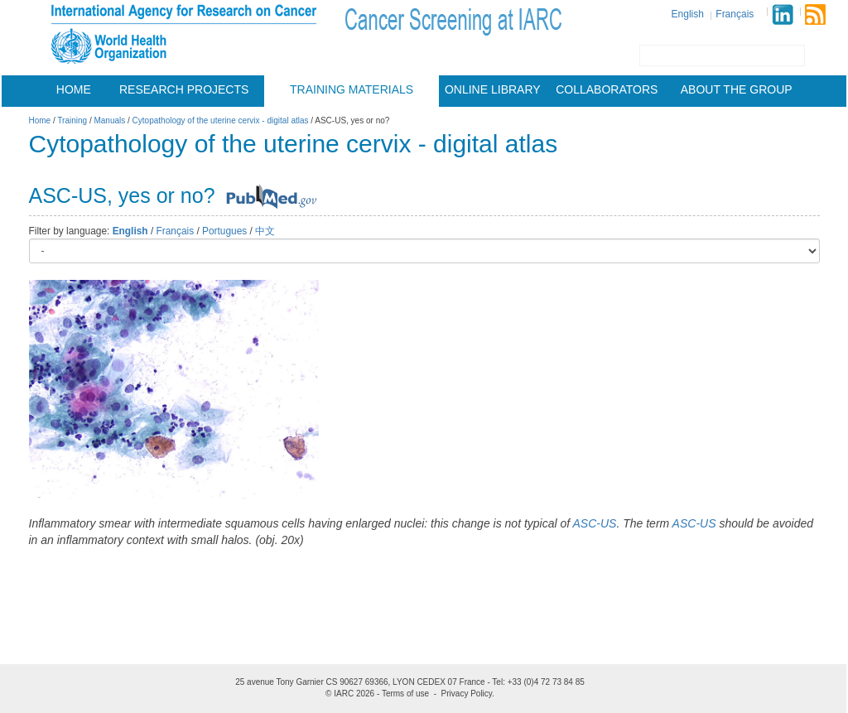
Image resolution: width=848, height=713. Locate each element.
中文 (265, 231)
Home (73, 89)
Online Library (493, 89)
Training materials (351, 89)
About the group (737, 89)
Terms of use (405, 693)
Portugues (224, 231)
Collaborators (607, 89)
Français (735, 14)
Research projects (183, 89)
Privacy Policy (467, 693)
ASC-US (595, 523)
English (688, 14)
